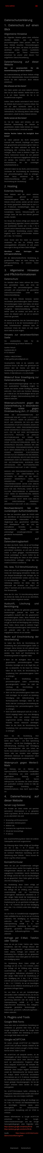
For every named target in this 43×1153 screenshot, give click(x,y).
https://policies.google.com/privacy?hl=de (18, 1127)
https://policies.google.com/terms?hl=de (17, 1129)
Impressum (14, 1148)
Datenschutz (26, 1148)
